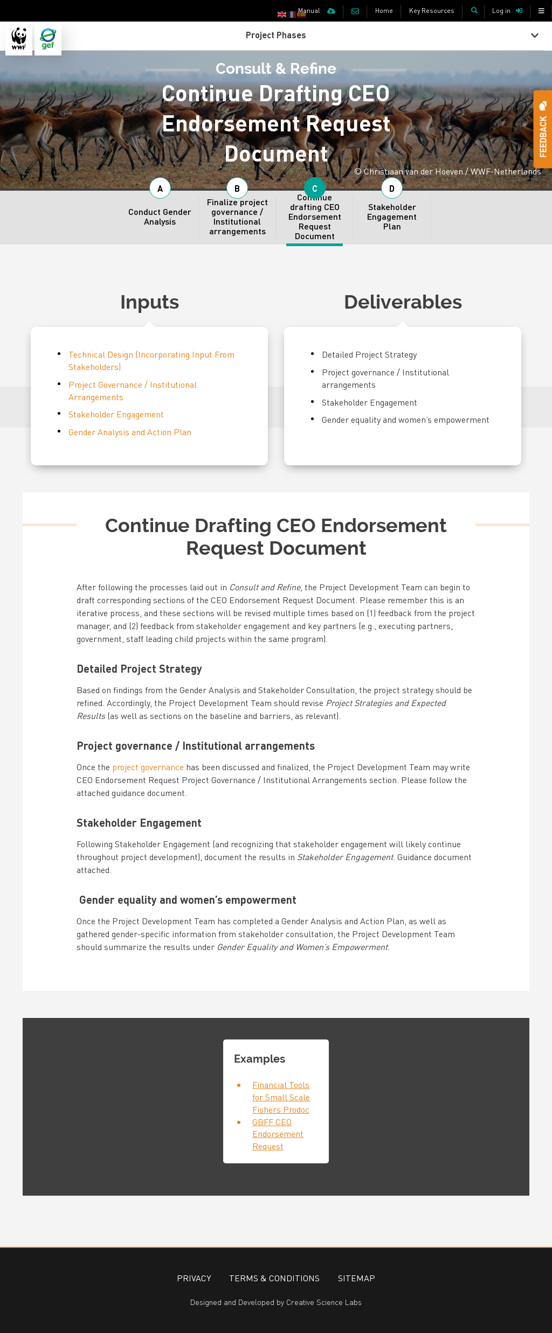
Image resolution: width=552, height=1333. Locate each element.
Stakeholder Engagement (116, 414)
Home (384, 10)
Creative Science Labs (324, 1302)
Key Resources (431, 10)
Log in (501, 10)
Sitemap (356, 1277)
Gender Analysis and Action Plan (129, 431)
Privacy (194, 1277)
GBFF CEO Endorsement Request (277, 1134)
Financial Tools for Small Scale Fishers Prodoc (281, 1097)
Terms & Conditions (274, 1277)
